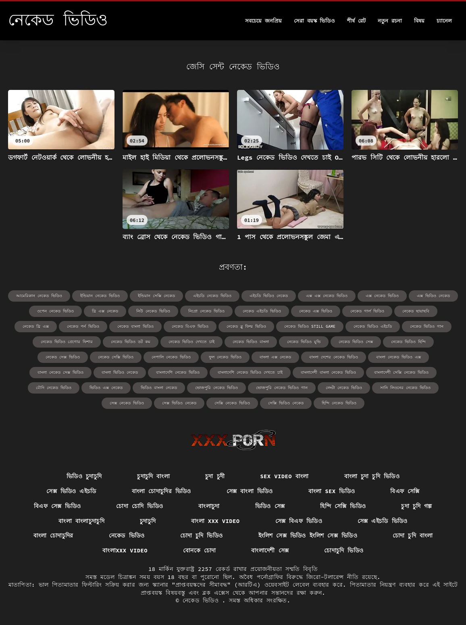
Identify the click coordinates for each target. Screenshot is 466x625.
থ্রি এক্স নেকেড (105, 311)
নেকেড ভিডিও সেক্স (356, 341)
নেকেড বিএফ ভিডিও (190, 326)
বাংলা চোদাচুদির (53, 535)
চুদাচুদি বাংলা (153, 476)
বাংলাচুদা (208, 506)
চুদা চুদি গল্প (416, 506)
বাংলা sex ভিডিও (331, 491)
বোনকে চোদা (199, 550)
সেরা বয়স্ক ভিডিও (314, 20)
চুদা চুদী (215, 476)
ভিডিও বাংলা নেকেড (159, 387)
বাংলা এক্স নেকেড (275, 357)
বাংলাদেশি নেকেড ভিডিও (178, 372)
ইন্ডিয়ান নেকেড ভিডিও (100, 295)
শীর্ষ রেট (356, 20)
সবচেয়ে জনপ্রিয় (263, 20)
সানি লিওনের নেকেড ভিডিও (405, 387)
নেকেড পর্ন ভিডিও (83, 326)
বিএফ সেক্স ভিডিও (57, 506)
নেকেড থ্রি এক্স (36, 326)
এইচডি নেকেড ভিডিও (212, 295)
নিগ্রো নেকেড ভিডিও (206, 311)
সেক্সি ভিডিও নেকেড (286, 403)
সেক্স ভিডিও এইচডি (71, 491)
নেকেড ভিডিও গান (426, 326)
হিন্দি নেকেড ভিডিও (339, 403)
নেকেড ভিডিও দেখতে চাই (191, 341)
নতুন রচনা (390, 20)
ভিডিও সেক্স (270, 506)
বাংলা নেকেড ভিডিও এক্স (398, 357)
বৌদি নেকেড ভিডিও (53, 387)
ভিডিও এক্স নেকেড (106, 387)
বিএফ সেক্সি (405, 491)
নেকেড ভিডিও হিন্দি (408, 341)
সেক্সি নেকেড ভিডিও (232, 403)
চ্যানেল (444, 20)
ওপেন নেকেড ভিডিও (55, 311)
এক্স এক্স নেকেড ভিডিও (326, 295)
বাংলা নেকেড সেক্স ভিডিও (60, 372)
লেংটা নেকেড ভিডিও (344, 387)
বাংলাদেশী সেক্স (270, 550)
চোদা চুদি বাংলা (413, 535)
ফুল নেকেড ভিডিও (225, 357)
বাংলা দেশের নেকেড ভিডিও (333, 357)
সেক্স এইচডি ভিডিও (383, 521)
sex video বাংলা (284, 476)
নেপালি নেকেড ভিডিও (171, 357)
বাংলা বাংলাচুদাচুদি (81, 521)
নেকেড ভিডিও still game (309, 326)
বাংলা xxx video (215, 521)
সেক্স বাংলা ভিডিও (250, 491)
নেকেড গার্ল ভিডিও (367, 311)
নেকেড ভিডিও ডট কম (130, 341)
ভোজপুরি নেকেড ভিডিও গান (282, 387)
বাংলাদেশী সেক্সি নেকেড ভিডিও (401, 372)
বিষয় (419, 20)
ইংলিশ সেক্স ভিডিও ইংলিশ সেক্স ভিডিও (307, 535)
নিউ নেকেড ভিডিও (153, 311)
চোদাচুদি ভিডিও (343, 550)
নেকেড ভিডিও (127, 535)
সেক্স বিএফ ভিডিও (298, 521)
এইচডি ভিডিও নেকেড (269, 295)
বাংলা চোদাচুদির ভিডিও (161, 491)
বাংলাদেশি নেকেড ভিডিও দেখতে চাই (250, 372)
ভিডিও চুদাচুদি (84, 476)
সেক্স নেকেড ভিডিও (127, 403)
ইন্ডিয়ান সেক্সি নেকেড (156, 295)
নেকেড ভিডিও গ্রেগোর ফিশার (67, 341)
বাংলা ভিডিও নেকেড (120, 372)
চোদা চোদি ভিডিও (139, 506)
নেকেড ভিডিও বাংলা (251, 341)
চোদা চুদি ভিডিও (201, 535)
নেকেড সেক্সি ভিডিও (115, 357)
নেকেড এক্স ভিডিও (315, 311)
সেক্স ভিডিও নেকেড (179, 403)
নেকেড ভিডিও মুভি (303, 341)
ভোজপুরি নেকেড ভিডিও (216, 387)
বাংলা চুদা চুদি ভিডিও (371, 476)
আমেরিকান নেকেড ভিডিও (39, 295)
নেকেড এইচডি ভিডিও (262, 311)
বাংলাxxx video (124, 550)
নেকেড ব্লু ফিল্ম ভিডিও (246, 326)
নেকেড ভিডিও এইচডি (373, 326)
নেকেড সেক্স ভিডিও (63, 357)
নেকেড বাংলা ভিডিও (135, 326)
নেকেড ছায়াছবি (415, 311)
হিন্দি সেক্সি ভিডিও (343, 506)
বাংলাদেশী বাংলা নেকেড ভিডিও (328, 372)
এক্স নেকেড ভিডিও (382, 295)
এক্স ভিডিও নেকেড (433, 295)
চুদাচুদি (148, 521)
